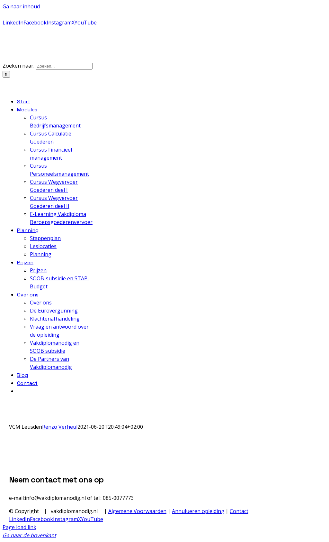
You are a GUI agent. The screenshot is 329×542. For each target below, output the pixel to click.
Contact (239, 511)
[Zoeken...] (64, 66)
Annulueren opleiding (198, 511)
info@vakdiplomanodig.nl (125, 15)
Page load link (19, 527)
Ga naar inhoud (21, 6)
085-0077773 (16, 15)
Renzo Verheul (59, 426)
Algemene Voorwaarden (137, 511)
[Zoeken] (6, 74)
